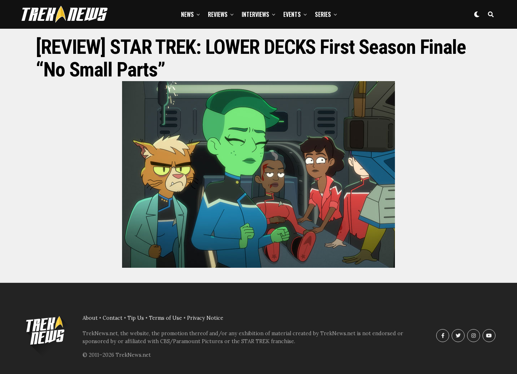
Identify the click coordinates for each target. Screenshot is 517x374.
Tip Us (135, 318)
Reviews (218, 14)
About (90, 318)
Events (292, 14)
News (187, 14)
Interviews (255, 14)
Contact (112, 318)
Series (323, 14)
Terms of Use (165, 318)
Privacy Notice (205, 318)
